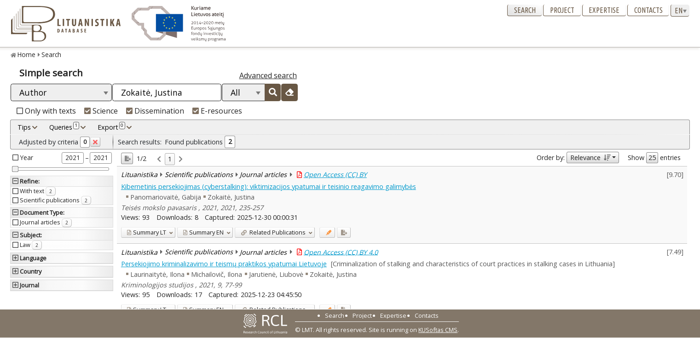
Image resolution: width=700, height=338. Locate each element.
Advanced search (268, 75)
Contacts (648, 10)
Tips (24, 127)
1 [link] (170, 159)
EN (203, 232)
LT (146, 232)
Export (111, 127)
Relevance (590, 157)
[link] (159, 159)
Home (26, 54)
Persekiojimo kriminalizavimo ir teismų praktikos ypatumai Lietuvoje (224, 263)
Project (562, 10)
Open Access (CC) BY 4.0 (341, 251)
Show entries (654, 157)
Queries (64, 127)
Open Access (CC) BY (335, 174)
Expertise (604, 10)
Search (525, 10)
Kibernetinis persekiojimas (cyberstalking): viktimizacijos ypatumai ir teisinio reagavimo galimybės (268, 186)
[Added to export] (343, 232)
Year (26, 157)
